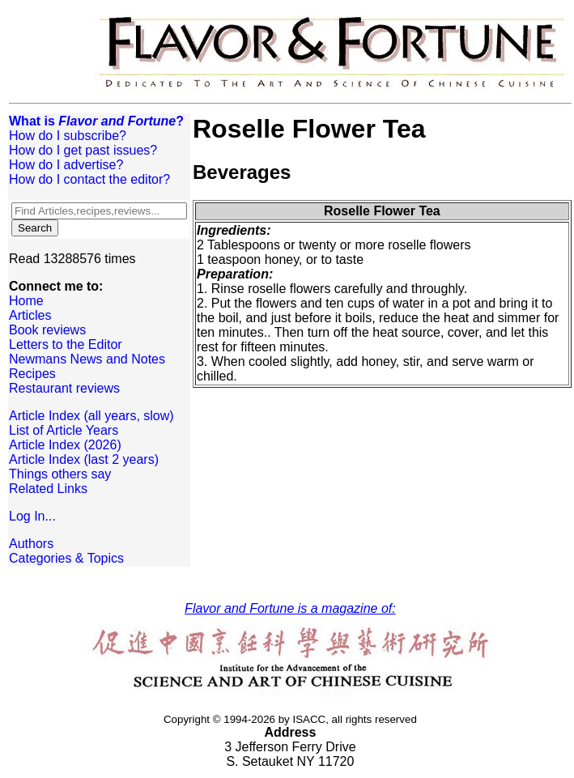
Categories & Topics (66, 558)
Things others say (60, 474)
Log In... (32, 516)
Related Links (48, 488)
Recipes (32, 373)
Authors (31, 544)
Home (26, 301)
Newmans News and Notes (87, 359)
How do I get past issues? (83, 150)
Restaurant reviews (64, 388)
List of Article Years (63, 430)
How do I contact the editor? (89, 179)
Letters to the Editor (65, 344)
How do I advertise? (66, 165)
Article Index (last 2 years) (84, 459)
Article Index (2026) (65, 445)
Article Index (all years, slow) (91, 416)
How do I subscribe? (67, 135)
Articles (30, 315)
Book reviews (47, 330)
